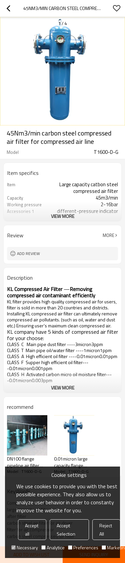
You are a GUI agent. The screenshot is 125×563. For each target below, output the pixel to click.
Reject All (105, 529)
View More (62, 216)
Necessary (24, 547)
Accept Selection (66, 529)
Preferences (83, 547)
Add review (28, 253)
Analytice (53, 547)
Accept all (31, 529)
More (108, 235)
